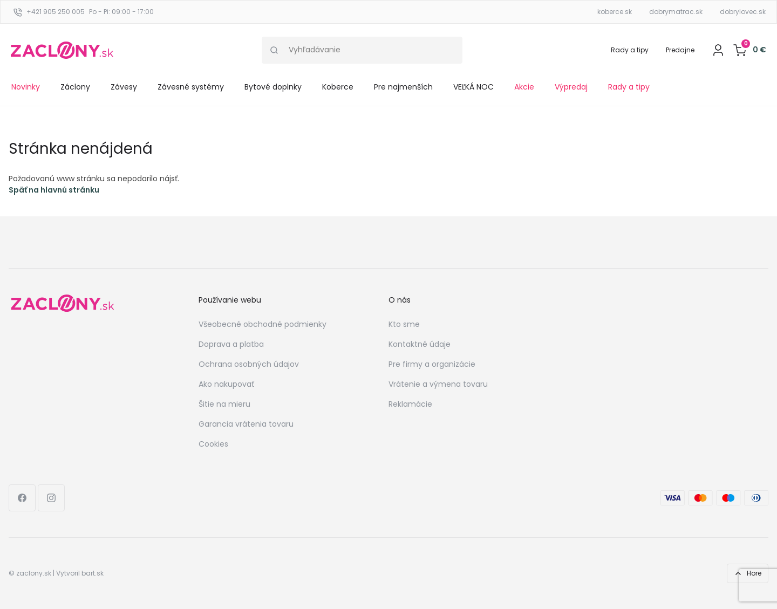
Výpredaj (571, 86)
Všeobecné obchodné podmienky (262, 324)
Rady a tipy (630, 49)
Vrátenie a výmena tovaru (438, 384)
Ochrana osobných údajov (249, 364)
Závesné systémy (191, 86)
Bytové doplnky (273, 86)
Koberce (337, 86)
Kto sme (404, 324)
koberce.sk (614, 11)
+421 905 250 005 (55, 11)
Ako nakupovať (226, 384)
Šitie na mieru (224, 404)
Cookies (213, 444)
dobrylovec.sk (743, 11)
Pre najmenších (403, 86)
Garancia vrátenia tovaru (246, 424)
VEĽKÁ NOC (473, 86)
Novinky (25, 86)
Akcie (524, 86)
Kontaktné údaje (419, 344)
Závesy (124, 86)
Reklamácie (410, 404)
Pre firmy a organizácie (431, 364)
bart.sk (92, 573)
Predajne (680, 49)
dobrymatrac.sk (676, 11)
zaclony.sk (33, 573)
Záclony (75, 86)
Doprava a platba (231, 344)
